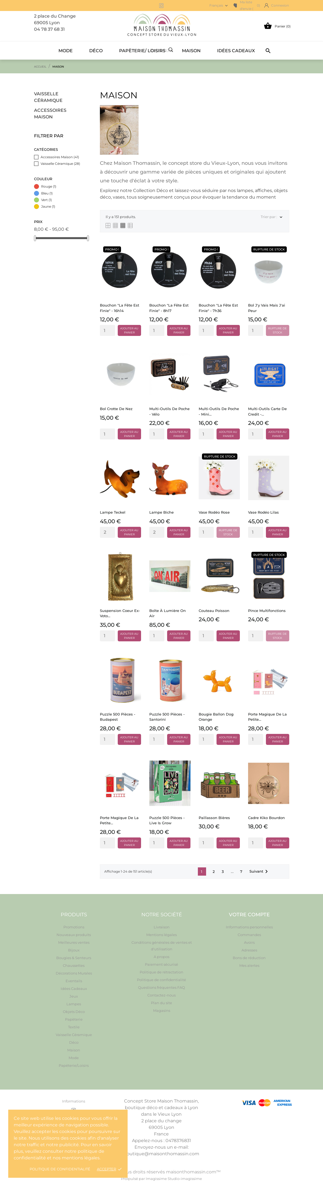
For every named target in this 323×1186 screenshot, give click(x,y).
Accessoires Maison (50, 113)
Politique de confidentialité (60, 1169)
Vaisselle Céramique (48, 97)
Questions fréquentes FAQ (161, 987)
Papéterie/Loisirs (74, 1065)
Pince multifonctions (267, 610)
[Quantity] (107, 330)
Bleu (47, 193)
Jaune (48, 206)
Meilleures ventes (73, 942)
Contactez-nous (161, 995)
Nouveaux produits (74, 934)
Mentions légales (161, 934)
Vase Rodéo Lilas (263, 512)
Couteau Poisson (214, 610)
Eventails (74, 981)
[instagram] (161, 5)
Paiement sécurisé (161, 964)
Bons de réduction (249, 958)
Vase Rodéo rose (214, 512)
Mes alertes (249, 965)
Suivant (259, 871)
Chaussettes (74, 965)
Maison (191, 50)
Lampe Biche (161, 512)
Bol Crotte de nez (116, 409)
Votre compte (249, 915)
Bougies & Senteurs (73, 958)
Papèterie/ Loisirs (142, 50)
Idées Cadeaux (236, 50)
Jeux (73, 996)
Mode (65, 50)
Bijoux (74, 950)
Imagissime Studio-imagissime (174, 1178)
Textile (74, 1027)
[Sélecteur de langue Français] (219, 5)
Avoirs (249, 942)
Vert (46, 200)
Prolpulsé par (133, 1178)
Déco (96, 50)
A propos (161, 956)
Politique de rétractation (161, 972)
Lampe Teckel (112, 512)
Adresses (249, 950)
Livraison (162, 927)
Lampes (73, 1004)
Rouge (48, 186)
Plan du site (161, 1003)
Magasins (161, 1010)
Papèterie (74, 1019)
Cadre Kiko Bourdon (266, 817)
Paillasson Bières (214, 817)
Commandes (249, 934)
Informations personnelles (249, 927)
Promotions (73, 927)
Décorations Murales (74, 973)
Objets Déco (74, 1011)
